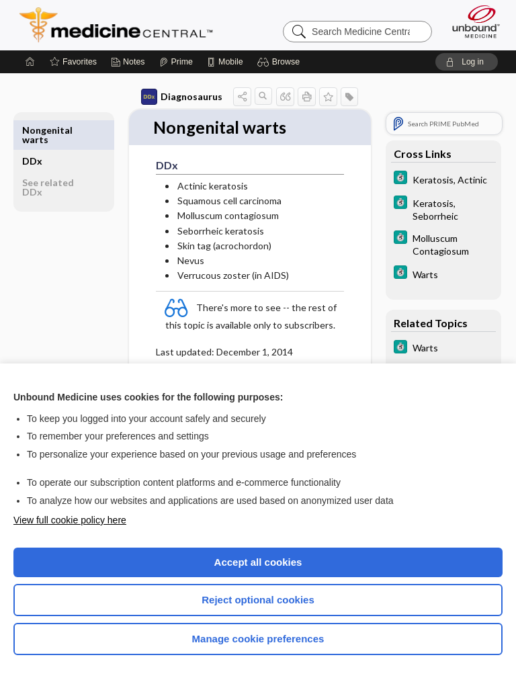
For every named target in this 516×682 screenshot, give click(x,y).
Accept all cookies (258, 562)
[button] (280, 61)
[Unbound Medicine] (471, 21)
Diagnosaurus (181, 97)
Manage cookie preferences (258, 638)
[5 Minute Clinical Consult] (443, 179)
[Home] (30, 61)
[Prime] (176, 61)
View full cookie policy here (69, 520)
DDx (32, 130)
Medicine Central (124, 25)
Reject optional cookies (258, 599)
